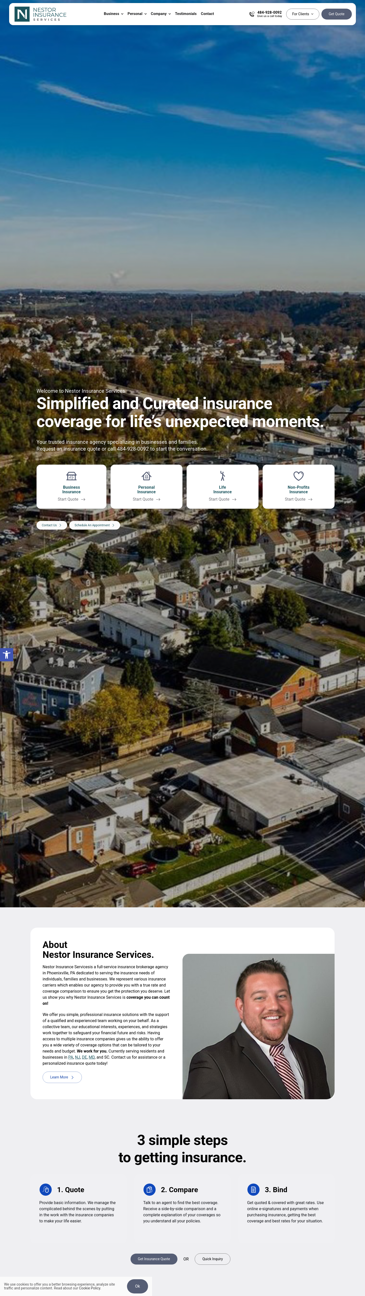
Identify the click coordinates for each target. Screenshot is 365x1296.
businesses (154, 442)
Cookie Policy (89, 1288)
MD (92, 1057)
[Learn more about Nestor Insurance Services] (62, 1077)
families (187, 442)
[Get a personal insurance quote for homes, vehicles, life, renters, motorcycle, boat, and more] (146, 488)
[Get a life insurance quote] (223, 488)
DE (84, 1057)
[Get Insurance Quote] (154, 1259)
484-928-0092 (133, 449)
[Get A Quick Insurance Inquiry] (212, 1259)
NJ (77, 1057)
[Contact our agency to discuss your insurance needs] (51, 530)
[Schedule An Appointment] (94, 530)
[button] (6, 654)
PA (70, 1057)
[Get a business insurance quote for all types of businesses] (71, 488)
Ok (137, 1286)
